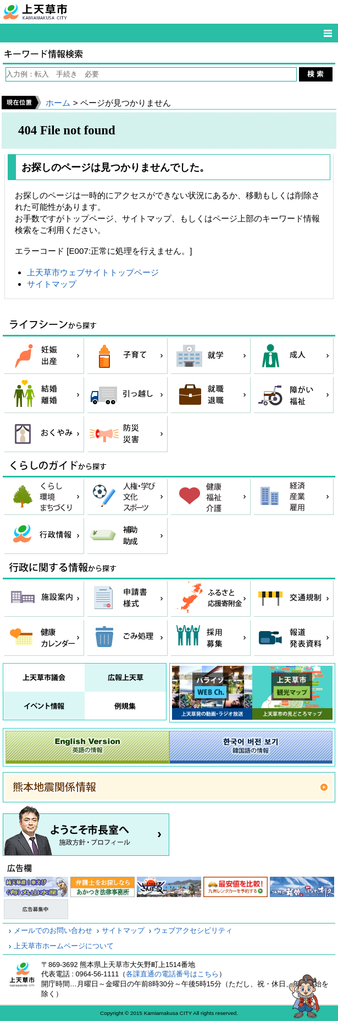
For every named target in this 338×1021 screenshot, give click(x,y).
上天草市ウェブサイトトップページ (93, 272)
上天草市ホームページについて (64, 946)
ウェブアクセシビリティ (193, 931)
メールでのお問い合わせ (53, 931)
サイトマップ (51, 284)
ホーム (58, 102)
